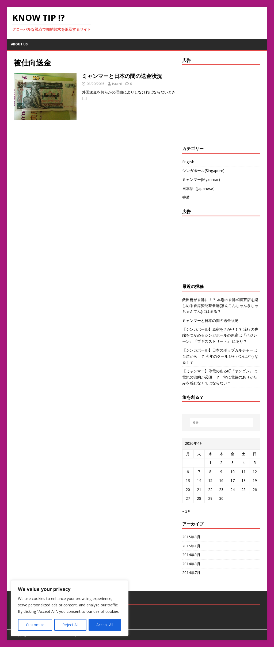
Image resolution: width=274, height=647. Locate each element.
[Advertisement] (215, 104)
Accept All (104, 624)
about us (19, 44)
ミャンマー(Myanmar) (201, 179)
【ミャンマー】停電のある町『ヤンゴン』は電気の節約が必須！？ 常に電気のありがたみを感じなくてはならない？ (219, 376)
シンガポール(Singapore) (203, 170)
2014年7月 (191, 572)
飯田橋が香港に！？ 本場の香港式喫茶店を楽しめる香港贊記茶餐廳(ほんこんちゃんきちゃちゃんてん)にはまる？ (220, 305)
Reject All (70, 624)
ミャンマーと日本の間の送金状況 (122, 76)
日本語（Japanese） (199, 188)
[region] (69, 608)
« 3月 (186, 511)
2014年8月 (191, 563)
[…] (84, 97)
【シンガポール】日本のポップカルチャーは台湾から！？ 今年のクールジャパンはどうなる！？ (220, 356)
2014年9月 (191, 554)
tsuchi (117, 83)
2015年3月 (191, 536)
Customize (35, 624)
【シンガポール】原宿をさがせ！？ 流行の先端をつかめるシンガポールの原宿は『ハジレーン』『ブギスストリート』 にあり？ (220, 335)
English (188, 161)
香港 (186, 197)
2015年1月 (191, 545)
